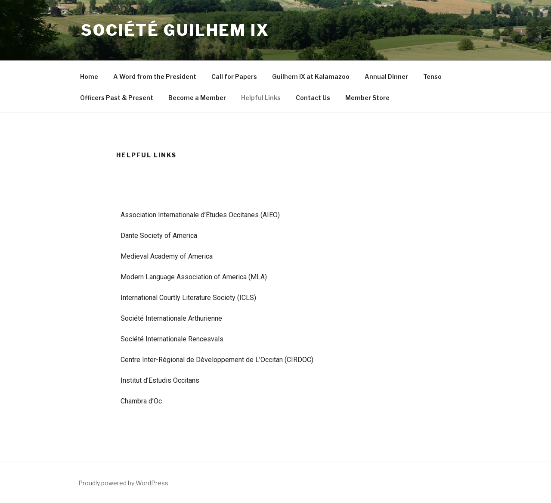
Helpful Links (261, 97)
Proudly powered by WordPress (123, 483)
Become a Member (197, 97)
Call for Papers (234, 76)
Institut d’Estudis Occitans (160, 380)
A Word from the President (154, 76)
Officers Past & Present (116, 97)
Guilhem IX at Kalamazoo (311, 76)
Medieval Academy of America (167, 256)
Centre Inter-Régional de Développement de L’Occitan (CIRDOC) (217, 360)
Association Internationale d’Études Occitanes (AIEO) (200, 215)
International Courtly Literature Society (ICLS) (188, 298)
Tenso (432, 76)
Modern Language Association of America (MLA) (194, 277)
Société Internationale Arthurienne (171, 318)
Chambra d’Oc (141, 401)
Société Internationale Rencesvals (172, 339)
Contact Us (313, 97)
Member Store (367, 97)
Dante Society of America (159, 235)
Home (89, 76)
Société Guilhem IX (175, 30)
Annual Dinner (386, 76)
